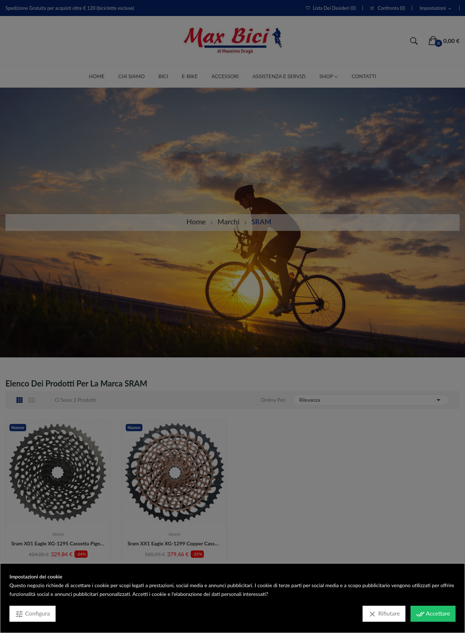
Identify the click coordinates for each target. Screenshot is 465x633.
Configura (32, 614)
